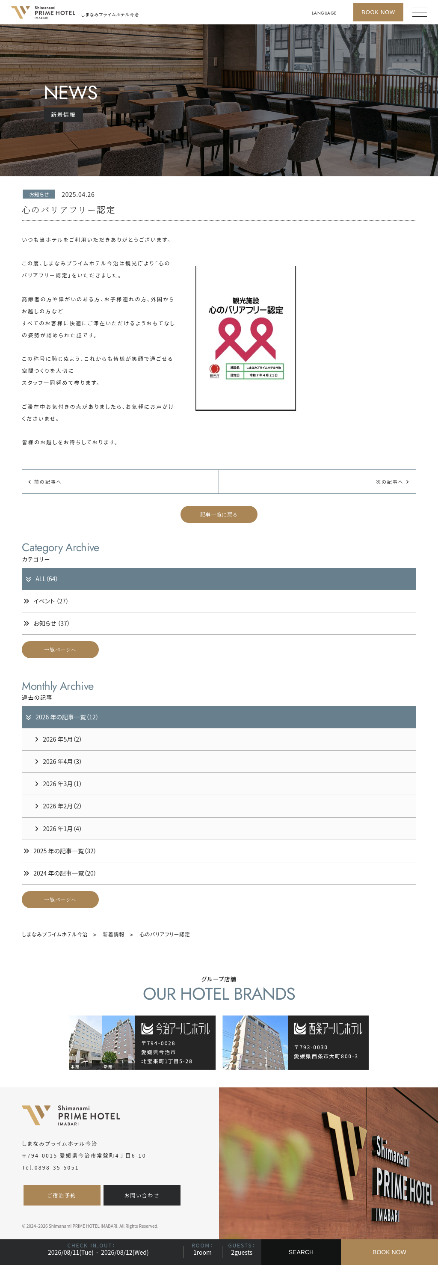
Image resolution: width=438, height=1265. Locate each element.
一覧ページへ (60, 649)
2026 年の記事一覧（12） (62, 717)
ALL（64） (41, 578)
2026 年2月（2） (58, 806)
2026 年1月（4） (58, 828)
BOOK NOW (389, 1252)
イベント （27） (46, 601)
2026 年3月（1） (58, 783)
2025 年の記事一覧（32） (60, 850)
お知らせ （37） (46, 623)
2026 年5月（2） (58, 739)
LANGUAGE (324, 13)
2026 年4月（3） (58, 761)
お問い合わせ (142, 1195)
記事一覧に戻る (219, 514)
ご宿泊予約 (62, 1195)
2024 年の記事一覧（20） (60, 873)
